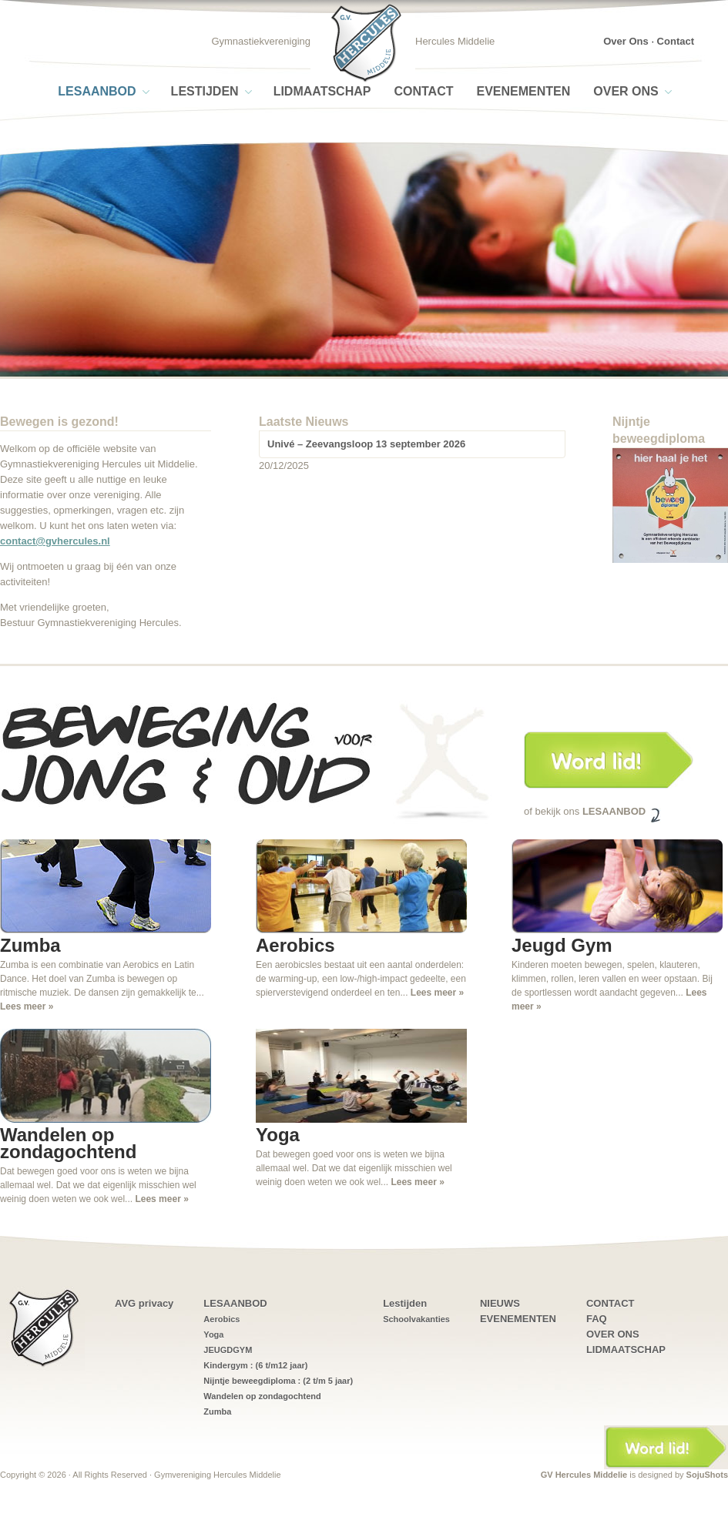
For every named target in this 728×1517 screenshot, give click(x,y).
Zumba (217, 1411)
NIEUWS (500, 1303)
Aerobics (221, 1319)
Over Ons (626, 41)
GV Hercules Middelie (584, 1474)
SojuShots (707, 1474)
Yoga (213, 1334)
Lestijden (205, 91)
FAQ (596, 1318)
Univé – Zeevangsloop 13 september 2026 (366, 444)
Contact (675, 41)
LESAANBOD (97, 91)
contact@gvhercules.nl (55, 541)
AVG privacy (144, 1303)
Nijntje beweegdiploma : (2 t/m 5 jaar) (278, 1380)
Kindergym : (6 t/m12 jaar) (255, 1365)
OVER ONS (625, 91)
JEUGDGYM (227, 1350)
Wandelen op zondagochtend (261, 1396)
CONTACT (423, 91)
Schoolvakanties (416, 1319)
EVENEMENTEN (523, 91)
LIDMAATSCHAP (322, 91)
